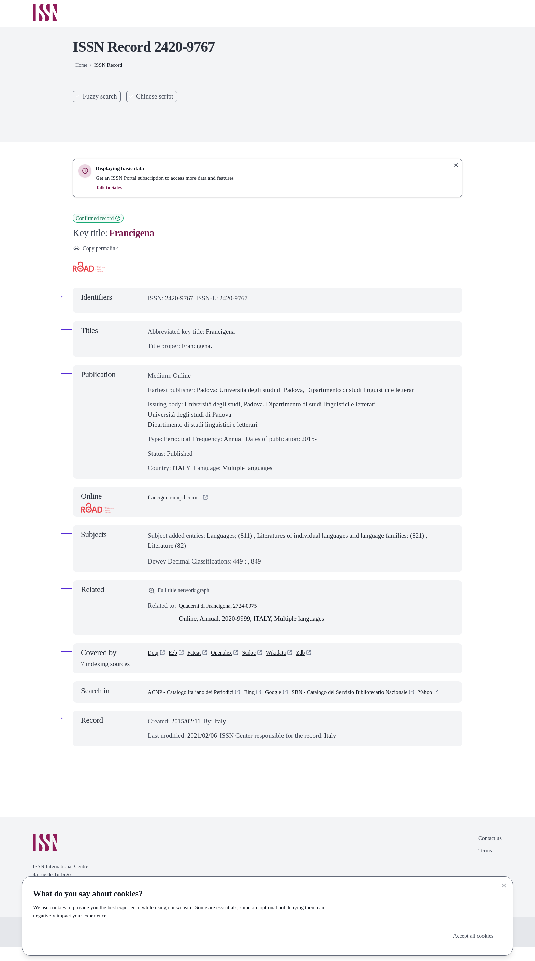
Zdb (318, 657)
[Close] (504, 883)
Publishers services (352, 13)
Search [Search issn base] (364, 113)
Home (294, 13)
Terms (482, 868)
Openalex (229, 657)
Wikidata (290, 657)
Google (293, 696)
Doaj (154, 657)
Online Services (426, 13)
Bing (267, 696)
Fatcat (199, 657)
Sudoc (260, 657)
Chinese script (154, 96)
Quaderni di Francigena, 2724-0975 (225, 610)
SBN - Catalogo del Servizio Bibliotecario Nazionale (217, 706)
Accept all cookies (469, 935)
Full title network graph (183, 593)
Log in (485, 13)
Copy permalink (99, 249)
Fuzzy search (100, 96)
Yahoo (305, 706)
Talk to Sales (110, 187)
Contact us (488, 853)
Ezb (176, 657)
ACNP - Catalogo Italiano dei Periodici (199, 696)
